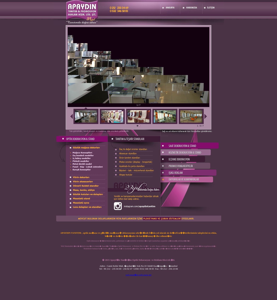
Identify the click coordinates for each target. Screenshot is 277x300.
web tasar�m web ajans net (139, 274)
